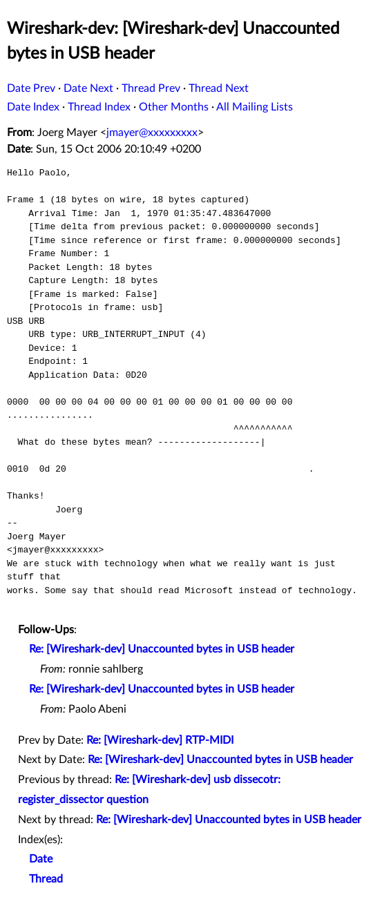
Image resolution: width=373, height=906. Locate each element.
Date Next (88, 88)
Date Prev (31, 88)
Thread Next (219, 88)
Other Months (174, 107)
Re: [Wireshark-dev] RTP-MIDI (159, 740)
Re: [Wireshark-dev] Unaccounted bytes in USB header (161, 649)
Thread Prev (151, 88)
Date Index (33, 107)
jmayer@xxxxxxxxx (152, 132)
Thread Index (99, 107)
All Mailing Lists (254, 107)
